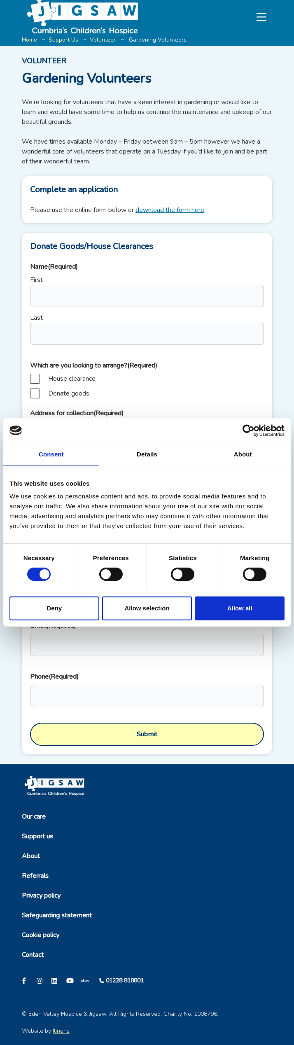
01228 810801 (125, 980)
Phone (54, 676)
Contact (33, 954)
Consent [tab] (51, 454)
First (36, 279)
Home (29, 40)
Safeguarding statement (57, 915)
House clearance (72, 378)
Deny (54, 608)
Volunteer (103, 40)
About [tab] (243, 454)
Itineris (61, 1031)
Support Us (63, 40)
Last (36, 317)
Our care (34, 816)
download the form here (169, 209)
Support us (37, 836)
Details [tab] (147, 454)
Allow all (239, 608)
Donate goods (68, 393)
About (31, 856)
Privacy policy (41, 895)
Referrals (35, 875)
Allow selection (146, 608)
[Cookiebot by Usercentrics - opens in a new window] (248, 430)
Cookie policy (40, 935)
